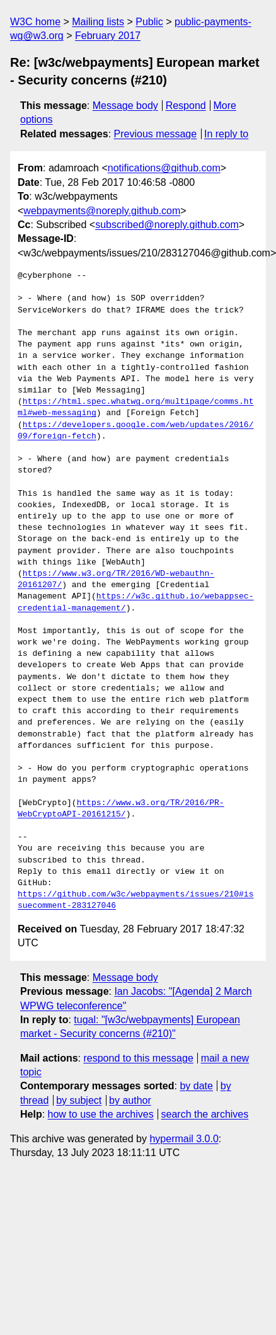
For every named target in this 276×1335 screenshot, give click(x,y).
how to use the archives (101, 1114)
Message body (125, 105)
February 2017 (108, 35)
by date (196, 1085)
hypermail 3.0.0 (183, 1138)
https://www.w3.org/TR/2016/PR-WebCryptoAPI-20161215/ (121, 809)
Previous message (155, 134)
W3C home (35, 21)
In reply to (226, 134)
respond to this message (138, 1058)
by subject (78, 1100)
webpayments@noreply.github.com (101, 210)
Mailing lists (98, 21)
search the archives (205, 1114)
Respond (186, 105)
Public (149, 21)
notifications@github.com (164, 168)
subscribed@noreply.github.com (167, 224)
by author (130, 1100)
